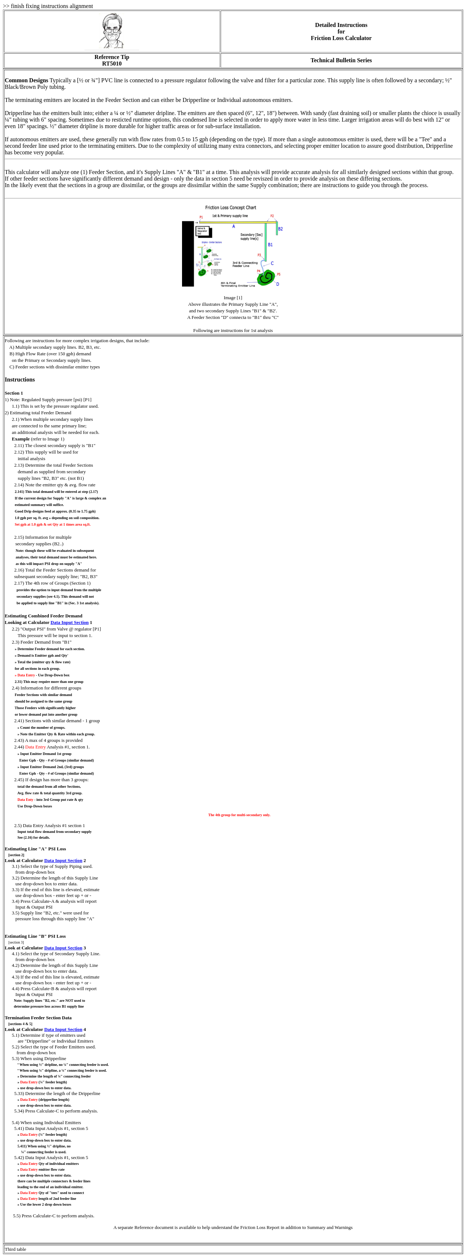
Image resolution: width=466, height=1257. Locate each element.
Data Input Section (70, 622)
